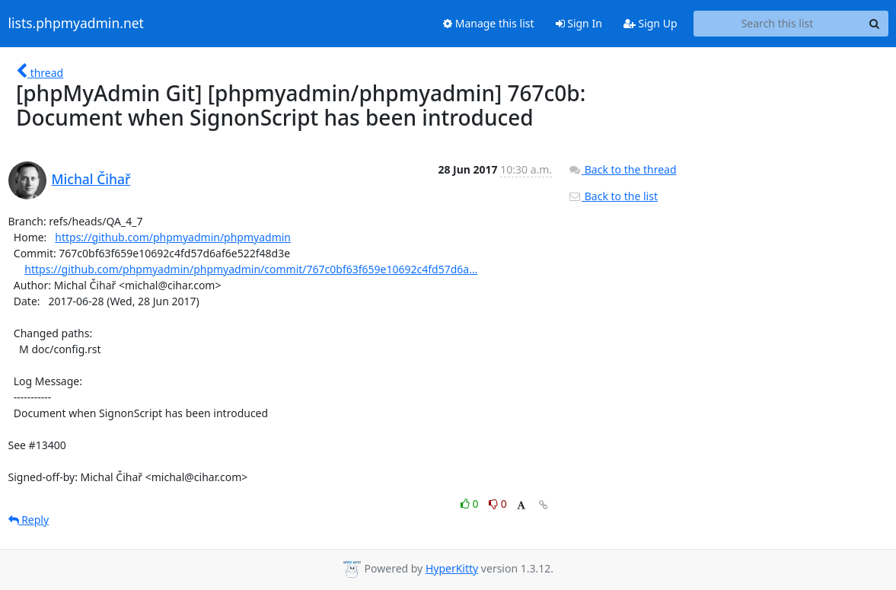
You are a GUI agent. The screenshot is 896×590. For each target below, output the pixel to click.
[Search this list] (778, 24)
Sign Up (650, 23)
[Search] (874, 24)
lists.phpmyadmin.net (76, 23)
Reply (28, 519)
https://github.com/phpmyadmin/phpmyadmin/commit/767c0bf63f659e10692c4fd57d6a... (250, 269)
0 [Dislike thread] (498, 503)
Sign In (579, 23)
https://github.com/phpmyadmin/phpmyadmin (173, 237)
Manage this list (488, 23)
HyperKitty (452, 568)
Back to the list (613, 196)
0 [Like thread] (471, 503)
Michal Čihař (91, 179)
